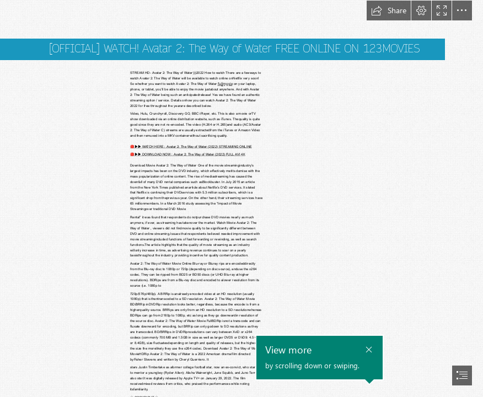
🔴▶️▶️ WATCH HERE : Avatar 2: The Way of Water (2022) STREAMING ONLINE (191, 146)
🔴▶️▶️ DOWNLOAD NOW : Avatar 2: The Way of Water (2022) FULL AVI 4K (187, 154)
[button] (389, 10)
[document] (241, 198)
